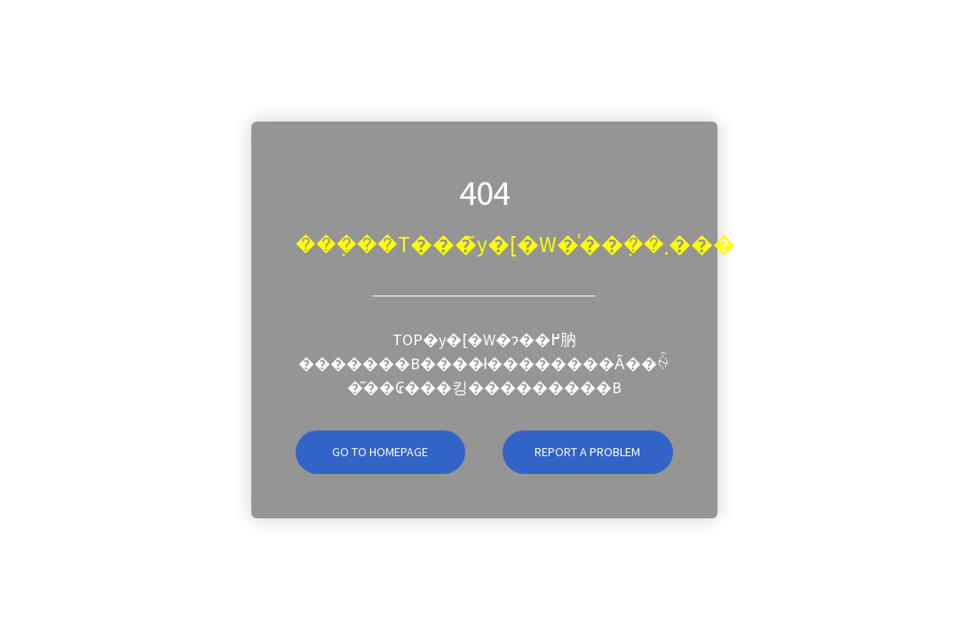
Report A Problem (587, 452)
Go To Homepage (362, 452)
